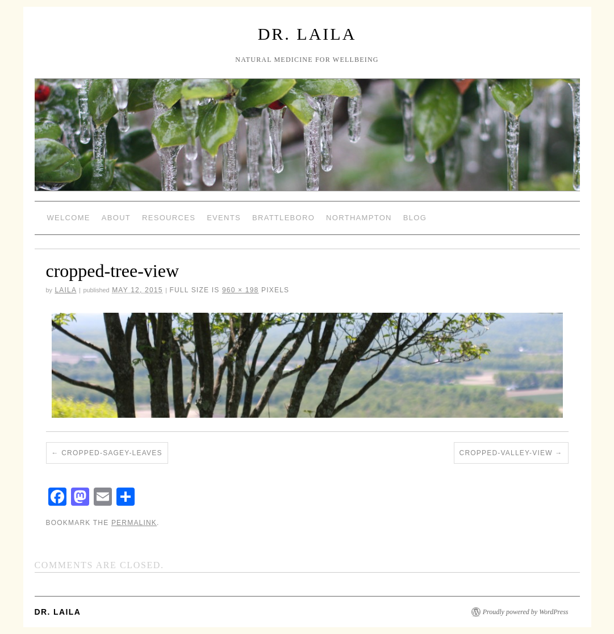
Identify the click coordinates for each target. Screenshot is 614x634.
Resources (168, 217)
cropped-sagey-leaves (111, 453)
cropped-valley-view (506, 453)
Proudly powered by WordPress (526, 612)
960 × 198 (240, 290)
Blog (415, 217)
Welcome (68, 217)
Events (224, 217)
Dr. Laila (307, 33)
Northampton (359, 217)
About (116, 217)
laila (65, 290)
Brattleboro (283, 217)
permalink (134, 523)
